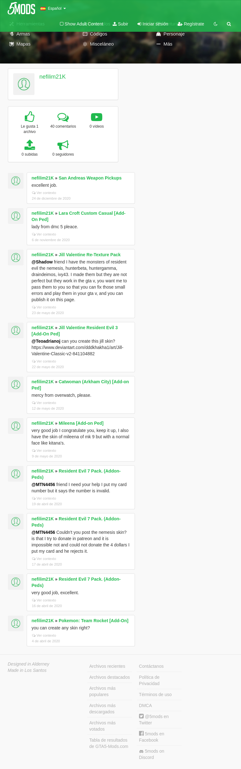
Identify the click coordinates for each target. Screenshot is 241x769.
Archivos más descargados (102, 708)
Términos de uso (155, 694)
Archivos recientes (107, 666)
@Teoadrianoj (46, 341)
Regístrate (191, 23)
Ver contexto (44, 193)
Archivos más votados (102, 726)
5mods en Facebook (151, 737)
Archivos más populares (102, 691)
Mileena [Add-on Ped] (81, 423)
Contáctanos (151, 666)
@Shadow (42, 261)
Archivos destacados (109, 677)
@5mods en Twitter (154, 719)
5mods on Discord (151, 754)
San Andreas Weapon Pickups (90, 177)
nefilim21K (52, 77)
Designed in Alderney (29, 664)
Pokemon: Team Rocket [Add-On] (93, 620)
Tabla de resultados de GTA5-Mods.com (108, 743)
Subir (120, 23)
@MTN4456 (43, 484)
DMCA (145, 705)
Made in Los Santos (27, 670)
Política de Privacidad (149, 680)
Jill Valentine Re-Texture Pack (89, 254)
